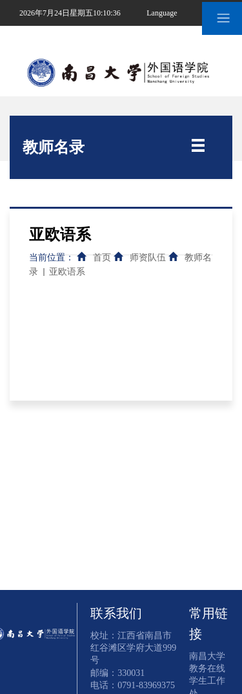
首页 (102, 257)
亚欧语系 (67, 272)
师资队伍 (148, 257)
